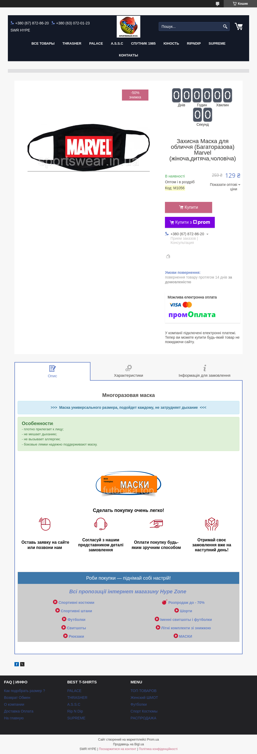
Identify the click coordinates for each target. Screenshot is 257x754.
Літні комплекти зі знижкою (186, 628)
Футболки (76, 619)
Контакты (128, 55)
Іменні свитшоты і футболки (186, 619)
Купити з (192, 222)
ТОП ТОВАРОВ (144, 691)
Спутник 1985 (143, 43)
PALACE (96, 43)
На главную (14, 718)
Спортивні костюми (76, 602)
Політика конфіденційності (158, 749)
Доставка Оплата (18, 711)
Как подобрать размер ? (24, 691)
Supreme (217, 43)
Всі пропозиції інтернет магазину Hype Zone (128, 591)
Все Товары (43, 43)
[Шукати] (225, 27)
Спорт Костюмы (144, 711)
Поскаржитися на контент (117, 749)
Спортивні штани (76, 611)
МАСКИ (185, 636)
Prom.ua (153, 739)
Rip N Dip (75, 711)
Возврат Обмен (17, 697)
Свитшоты (76, 628)
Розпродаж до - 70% (186, 602)
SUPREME (76, 718)
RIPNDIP (194, 43)
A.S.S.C (117, 43)
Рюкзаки (76, 636)
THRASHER (71, 43)
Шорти (186, 611)
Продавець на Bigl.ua (128, 744)
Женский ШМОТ (144, 697)
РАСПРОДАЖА (143, 718)
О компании (14, 704)
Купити (191, 207)
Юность (171, 43)
